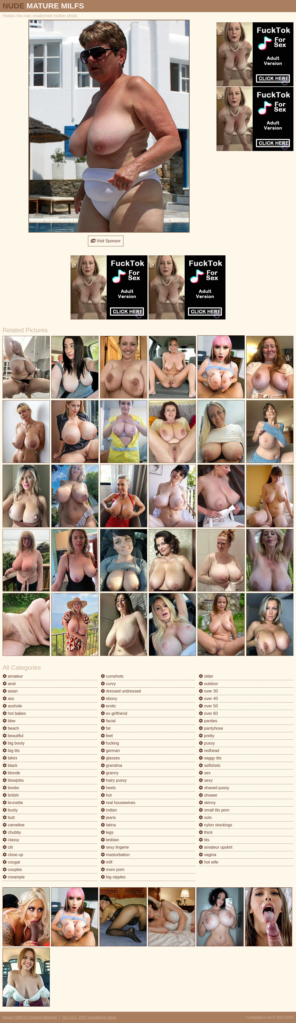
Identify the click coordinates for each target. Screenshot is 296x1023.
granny (110, 773)
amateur (13, 676)
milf (106, 862)
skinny (207, 802)
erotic (108, 706)
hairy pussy (114, 780)
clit (8, 847)
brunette (13, 802)
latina (108, 825)
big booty (13, 743)
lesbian (110, 840)
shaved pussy (214, 788)
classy (11, 840)
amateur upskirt (215, 847)
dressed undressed (121, 691)
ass (8, 698)
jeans (108, 817)
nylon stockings (215, 825)
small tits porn (214, 810)
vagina (207, 854)
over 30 (208, 691)
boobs (11, 788)
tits (204, 840)
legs (107, 832)
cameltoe (13, 825)
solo (205, 817)
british (11, 795)
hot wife (208, 862)
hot (106, 795)
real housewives (118, 802)
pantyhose (211, 728)
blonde (11, 773)
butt (9, 817)
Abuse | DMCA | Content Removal (30, 1017)
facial (108, 721)
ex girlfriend (114, 713)
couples (12, 869)
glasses (110, 758)
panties (208, 721)
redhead (209, 750)
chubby (12, 832)
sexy (205, 780)
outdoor (208, 683)
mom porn (112, 869)
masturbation (115, 854)
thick (205, 832)
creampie (14, 877)
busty (10, 810)
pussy (207, 743)
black (10, 765)
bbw (9, 721)
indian (109, 810)
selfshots (209, 765)
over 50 (208, 706)
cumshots (112, 676)
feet (107, 736)
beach (11, 728)
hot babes (14, 713)
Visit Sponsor (106, 241)
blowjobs (13, 780)
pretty (206, 736)
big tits (11, 750)
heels (108, 788)
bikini (10, 758)
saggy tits (210, 758)
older (206, 676)
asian (10, 691)
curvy (108, 683)
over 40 (208, 698)
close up (13, 854)
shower (208, 795)
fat (106, 728)
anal (9, 683)
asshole (12, 706)
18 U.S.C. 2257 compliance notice (89, 1017)
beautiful (13, 736)
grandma (111, 765)
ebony (109, 698)
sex (204, 773)
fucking (110, 743)
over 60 (208, 713)
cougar (11, 862)
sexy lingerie (115, 847)
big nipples (113, 877)
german (110, 750)
